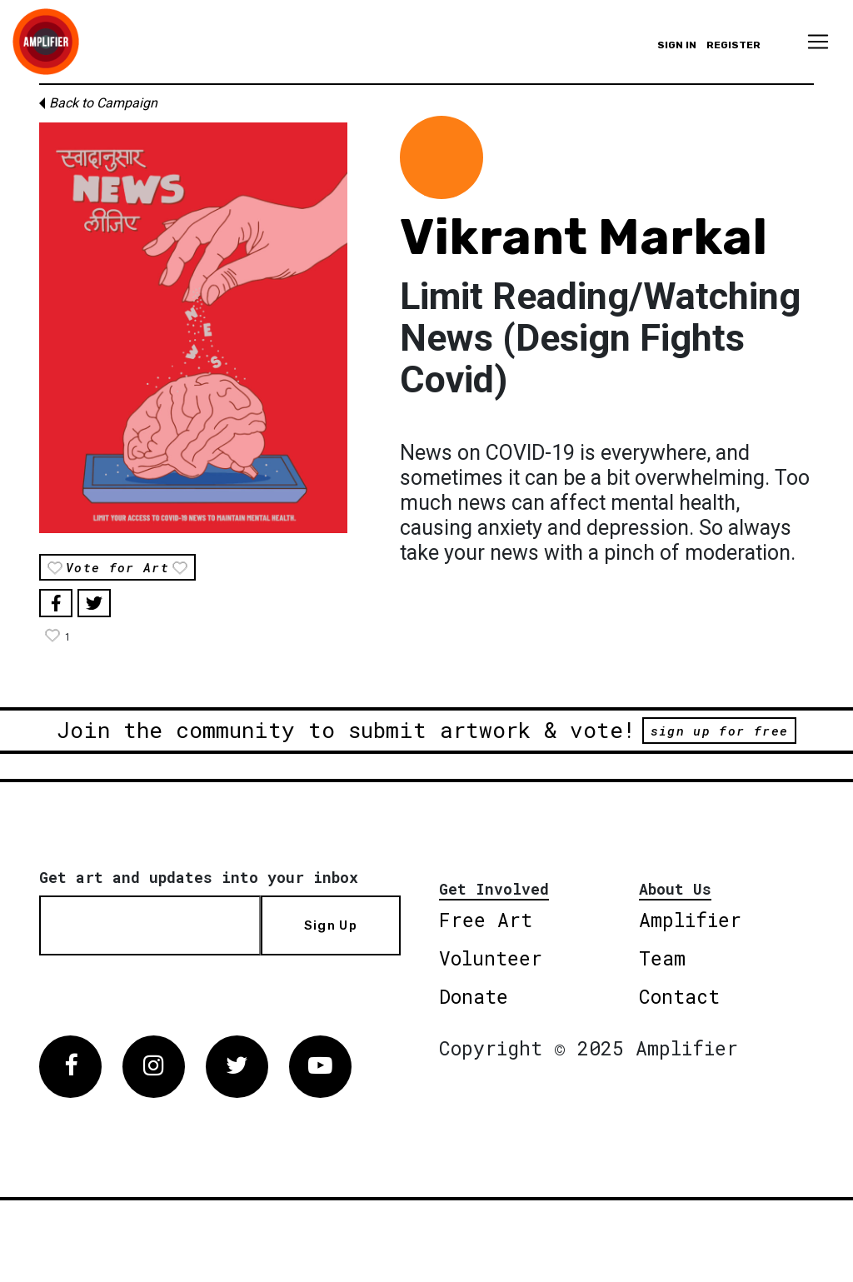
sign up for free (719, 730)
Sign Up (330, 925)
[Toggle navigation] (818, 41)
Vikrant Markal (583, 237)
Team (662, 957)
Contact (679, 996)
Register (733, 45)
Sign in (676, 45)
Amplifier (690, 919)
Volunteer (490, 957)
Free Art (485, 919)
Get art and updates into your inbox (198, 877)
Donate (473, 996)
